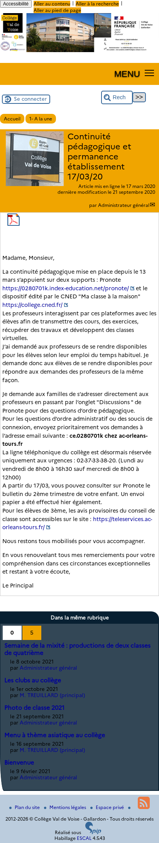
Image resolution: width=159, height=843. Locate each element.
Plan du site (25, 807)
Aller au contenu (52, 4)
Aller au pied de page (57, 10)
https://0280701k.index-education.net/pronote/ (65, 288)
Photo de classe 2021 (34, 707)
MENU (127, 74)
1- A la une (40, 119)
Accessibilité (16, 4)
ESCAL (84, 838)
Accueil (12, 119)
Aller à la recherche (97, 4)
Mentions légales (65, 807)
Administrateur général (123, 205)
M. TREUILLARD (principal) (52, 695)
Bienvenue (19, 762)
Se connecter (30, 99)
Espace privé (107, 807)
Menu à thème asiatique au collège (54, 735)
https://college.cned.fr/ (32, 304)
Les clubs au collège (32, 680)
